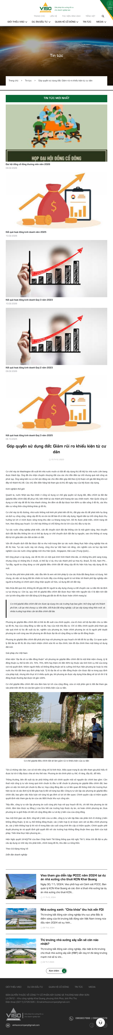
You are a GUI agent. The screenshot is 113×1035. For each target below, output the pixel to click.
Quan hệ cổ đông (65, 22)
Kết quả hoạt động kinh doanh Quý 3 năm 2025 (29, 436)
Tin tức (87, 22)
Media (99, 22)
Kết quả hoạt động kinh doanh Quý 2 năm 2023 (29, 368)
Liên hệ (53, 16)
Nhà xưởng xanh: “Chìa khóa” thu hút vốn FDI (72, 910)
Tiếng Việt (90, 16)
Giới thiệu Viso (16, 22)
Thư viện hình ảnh (71, 16)
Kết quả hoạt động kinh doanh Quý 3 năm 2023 (29, 300)
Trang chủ (39, 16)
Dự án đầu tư (40, 22)
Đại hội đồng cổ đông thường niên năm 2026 (28, 164)
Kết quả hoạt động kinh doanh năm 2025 (26, 232)
